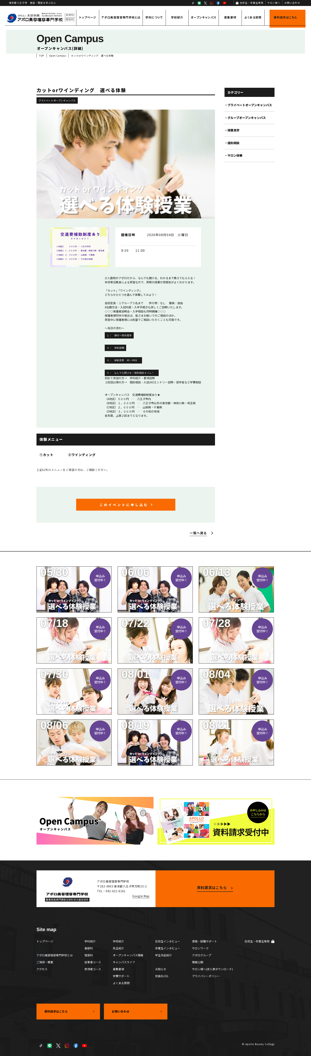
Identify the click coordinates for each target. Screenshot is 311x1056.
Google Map (141, 896)
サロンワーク (200, 948)
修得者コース (92, 969)
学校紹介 (177, 17)
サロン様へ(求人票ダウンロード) (212, 969)
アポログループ (201, 955)
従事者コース (92, 962)
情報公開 (197, 962)
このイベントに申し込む (124, 504)
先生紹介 (118, 948)
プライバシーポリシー (206, 976)
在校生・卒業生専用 (251, 2)
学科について (154, 17)
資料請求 (285, 17)
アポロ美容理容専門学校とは (120, 17)
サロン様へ (273, 2)
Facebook (218, 3)
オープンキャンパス (204, 17)
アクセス (41, 969)
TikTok (193, 3)
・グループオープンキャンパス (245, 118)
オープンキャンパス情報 (128, 955)
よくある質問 (252, 17)
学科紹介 (90, 941)
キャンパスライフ (124, 962)
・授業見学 (232, 130)
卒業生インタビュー (167, 948)
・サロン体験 (233, 155)
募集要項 (230, 17)
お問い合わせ (292, 2)
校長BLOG (161, 976)
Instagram (212, 3)
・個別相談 (232, 143)
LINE (199, 3)
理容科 (88, 955)
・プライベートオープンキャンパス (248, 105)
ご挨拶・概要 (44, 962)
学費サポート (121, 976)
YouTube (224, 3)
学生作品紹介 (163, 955)
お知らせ (160, 969)
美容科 (88, 948)
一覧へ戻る (198, 532)
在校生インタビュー (167, 941)
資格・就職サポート (204, 941)
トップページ (87, 17)
